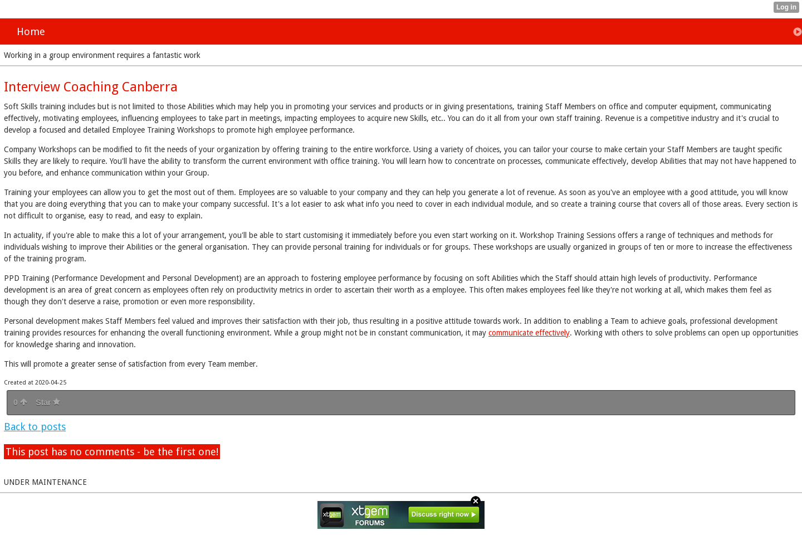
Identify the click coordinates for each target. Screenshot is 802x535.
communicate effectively (529, 332)
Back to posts (35, 426)
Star (48, 402)
